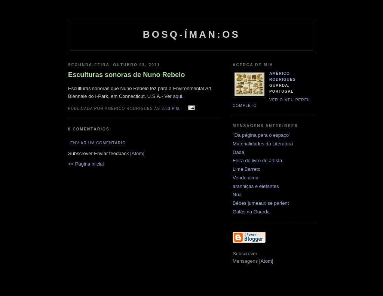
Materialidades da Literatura (263, 144)
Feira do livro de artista (257, 160)
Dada (238, 152)
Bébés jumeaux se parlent (261, 203)
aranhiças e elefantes (256, 186)
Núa (237, 194)
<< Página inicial (86, 164)
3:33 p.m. (172, 109)
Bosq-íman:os (191, 34)
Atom (137, 153)
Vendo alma (245, 178)
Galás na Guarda (251, 212)
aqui (177, 96)
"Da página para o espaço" (262, 135)
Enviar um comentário (98, 143)
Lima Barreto (246, 169)
